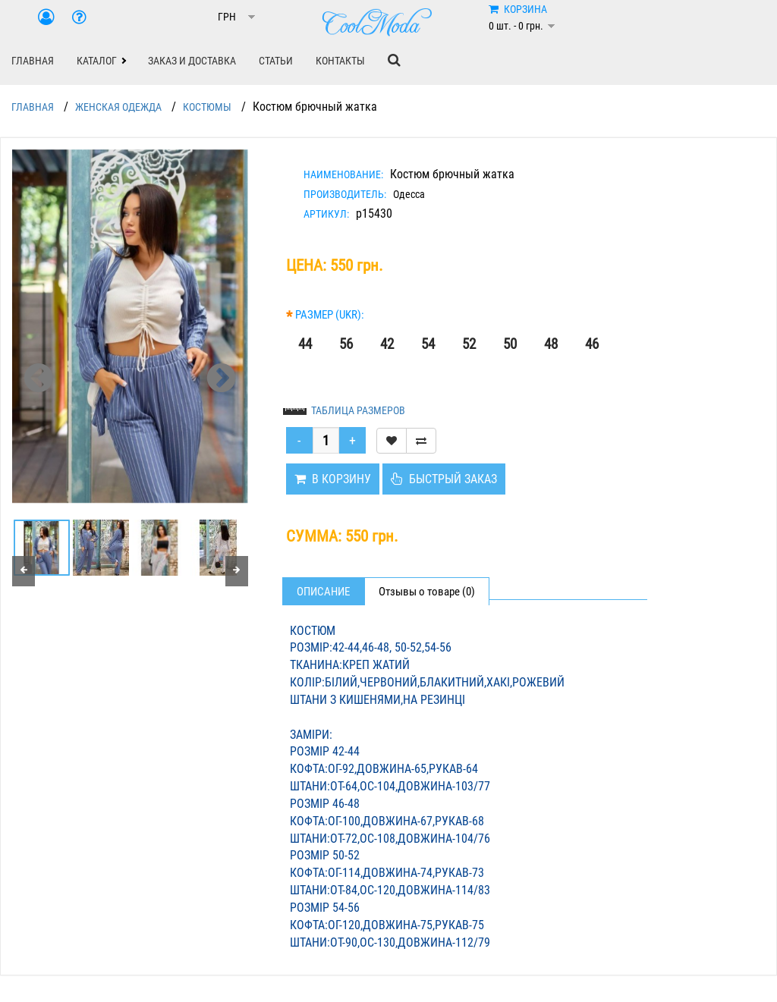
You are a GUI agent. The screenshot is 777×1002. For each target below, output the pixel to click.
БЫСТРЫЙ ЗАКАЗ (444, 479)
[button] (101, 61)
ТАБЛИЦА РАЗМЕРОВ (358, 410)
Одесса (409, 194)
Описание (323, 591)
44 (305, 344)
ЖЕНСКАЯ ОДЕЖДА (118, 107)
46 (592, 344)
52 (469, 344)
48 (551, 344)
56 (346, 344)
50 (510, 344)
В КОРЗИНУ (332, 479)
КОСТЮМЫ (207, 107)
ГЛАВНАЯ (32, 61)
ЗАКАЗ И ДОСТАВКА (192, 61)
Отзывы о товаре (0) (427, 591)
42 (387, 344)
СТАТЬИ (276, 61)
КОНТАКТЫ (340, 61)
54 (428, 344)
